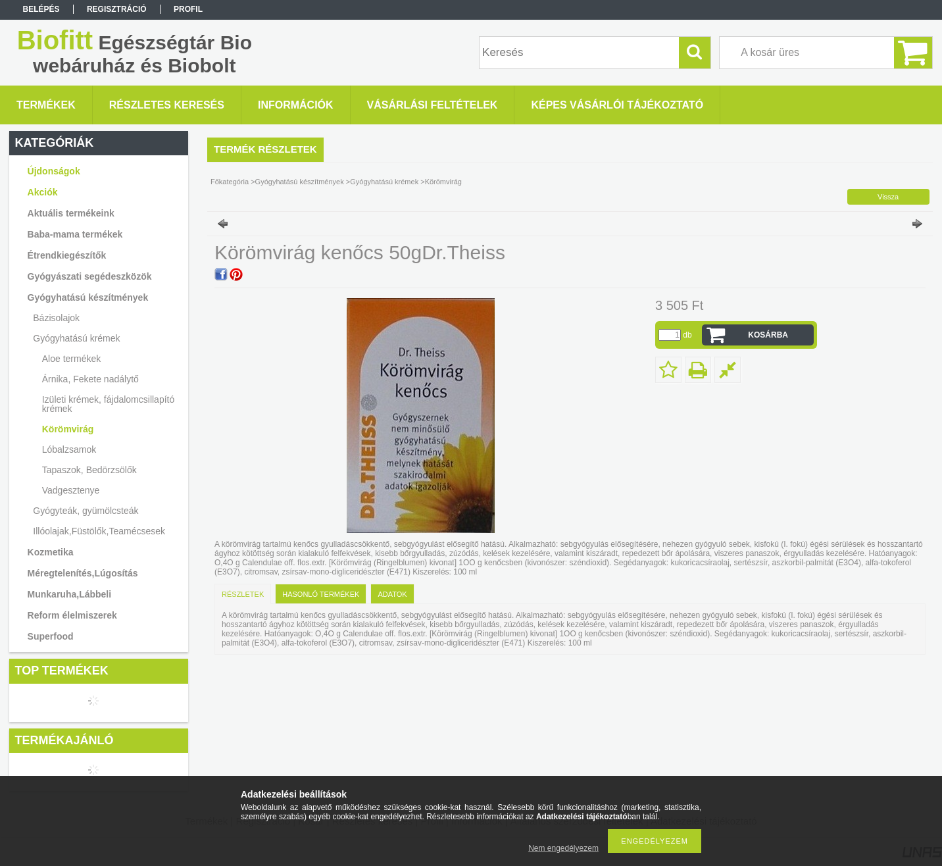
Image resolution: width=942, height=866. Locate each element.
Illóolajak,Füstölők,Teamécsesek (99, 531)
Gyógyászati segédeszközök (90, 276)
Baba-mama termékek (75, 234)
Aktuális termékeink (71, 213)
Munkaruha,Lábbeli (70, 594)
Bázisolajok (56, 318)
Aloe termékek (71, 358)
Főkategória (230, 182)
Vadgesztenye (71, 490)
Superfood (51, 636)
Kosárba (768, 335)
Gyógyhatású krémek (76, 338)
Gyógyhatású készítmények (88, 297)
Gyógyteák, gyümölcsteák (85, 510)
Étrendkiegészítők (67, 255)
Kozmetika (51, 552)
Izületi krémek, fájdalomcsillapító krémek (108, 404)
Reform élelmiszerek (72, 615)
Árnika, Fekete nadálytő (90, 379)
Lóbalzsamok (69, 449)
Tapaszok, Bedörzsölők (89, 470)
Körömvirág (68, 429)
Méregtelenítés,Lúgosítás (83, 573)
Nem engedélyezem (563, 848)
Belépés (41, 9)
